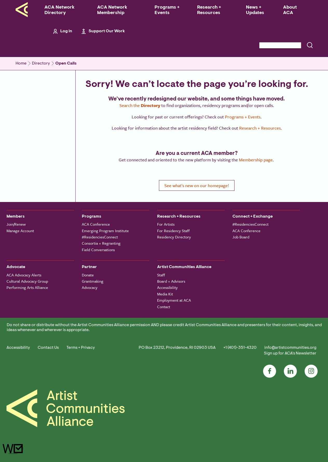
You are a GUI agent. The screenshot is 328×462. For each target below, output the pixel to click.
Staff (161, 275)
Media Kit (165, 294)
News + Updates (255, 10)
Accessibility (167, 287)
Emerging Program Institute (105, 230)
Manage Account (20, 230)
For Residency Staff (173, 230)
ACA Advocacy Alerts (23, 275)
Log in (66, 31)
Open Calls (66, 63)
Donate (88, 275)
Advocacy (89, 287)
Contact (163, 306)
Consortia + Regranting (101, 243)
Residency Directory (174, 237)
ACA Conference (96, 224)
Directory (41, 63)
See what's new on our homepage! (196, 185)
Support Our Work (107, 31)
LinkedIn (290, 371)
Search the (139, 105)
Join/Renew (16, 224)
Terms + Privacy (80, 348)
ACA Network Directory (59, 10)
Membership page (256, 159)
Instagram (311, 371)
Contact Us (48, 348)
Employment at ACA (174, 300)
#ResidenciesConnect (100, 237)
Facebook (269, 371)
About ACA (290, 10)
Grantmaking (92, 281)
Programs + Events (167, 10)
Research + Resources (209, 10)
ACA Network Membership (112, 10)
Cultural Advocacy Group (27, 281)
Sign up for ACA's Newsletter (290, 353)
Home (21, 63)
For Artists (166, 224)
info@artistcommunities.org (290, 348)
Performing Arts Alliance (27, 287)
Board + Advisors (171, 281)
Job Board (240, 237)
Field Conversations (98, 249)
